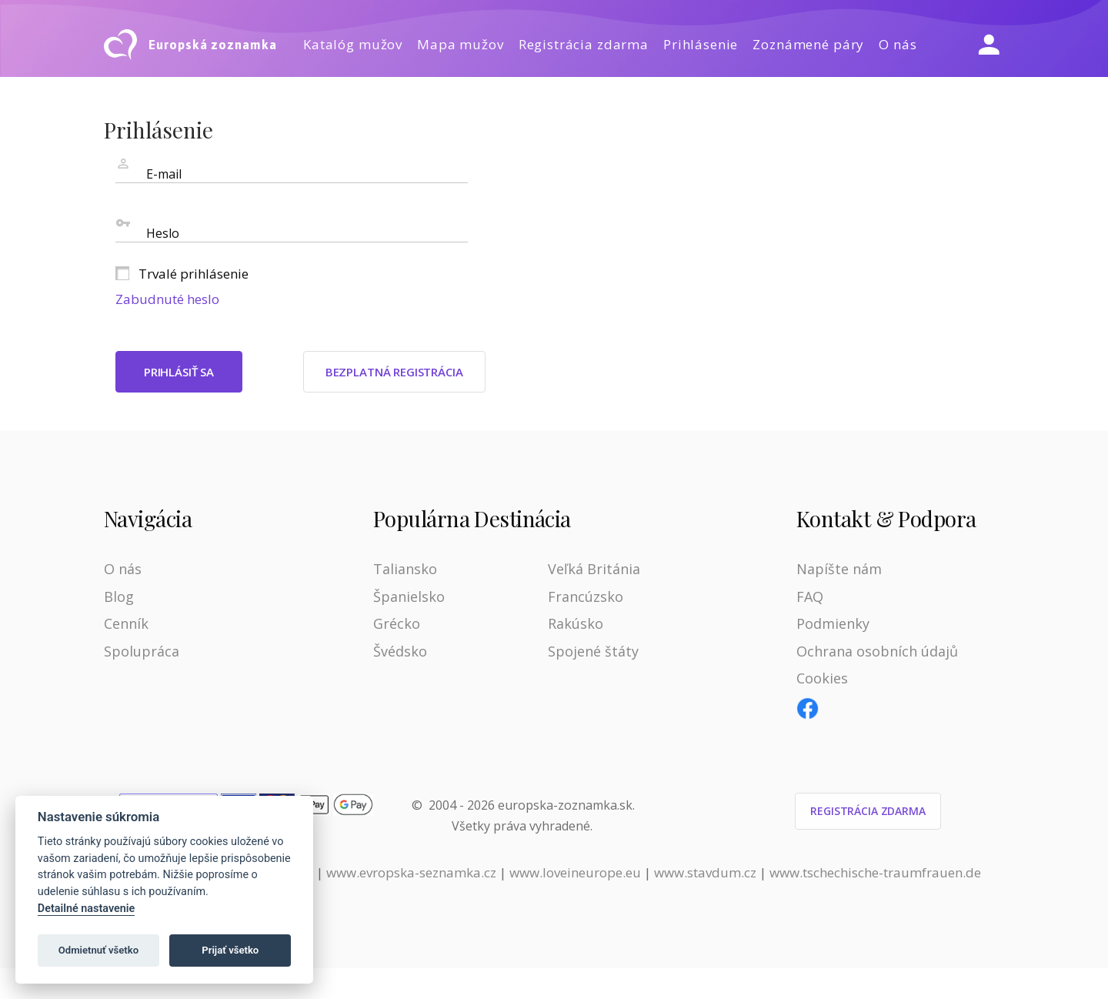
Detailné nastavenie (86, 908)
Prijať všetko (230, 950)
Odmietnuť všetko (98, 950)
